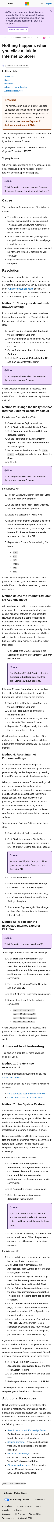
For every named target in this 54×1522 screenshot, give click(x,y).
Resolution (8, 84)
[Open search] (42, 3)
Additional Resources (13, 91)
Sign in (49, 3)
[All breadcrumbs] (4, 37)
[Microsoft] (27, 4)
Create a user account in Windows (24, 1097)
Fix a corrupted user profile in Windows (26, 1094)
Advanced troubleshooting (15, 87)
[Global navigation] (2, 3)
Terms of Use (35, 1514)
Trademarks (7, 1518)
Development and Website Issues (23, 38)
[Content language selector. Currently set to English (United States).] (15, 1493)
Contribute (6, 1510)
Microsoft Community (17, 1453)
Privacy (17, 1510)
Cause (7, 80)
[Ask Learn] (44, 37)
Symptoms (8, 76)
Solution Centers (15, 1442)
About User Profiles (11, 1077)
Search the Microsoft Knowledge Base (26, 1430)
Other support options (18, 1465)
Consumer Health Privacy (13, 1514)
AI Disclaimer (7, 1506)
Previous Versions (24, 1506)
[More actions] (49, 37)
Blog (37, 1506)
